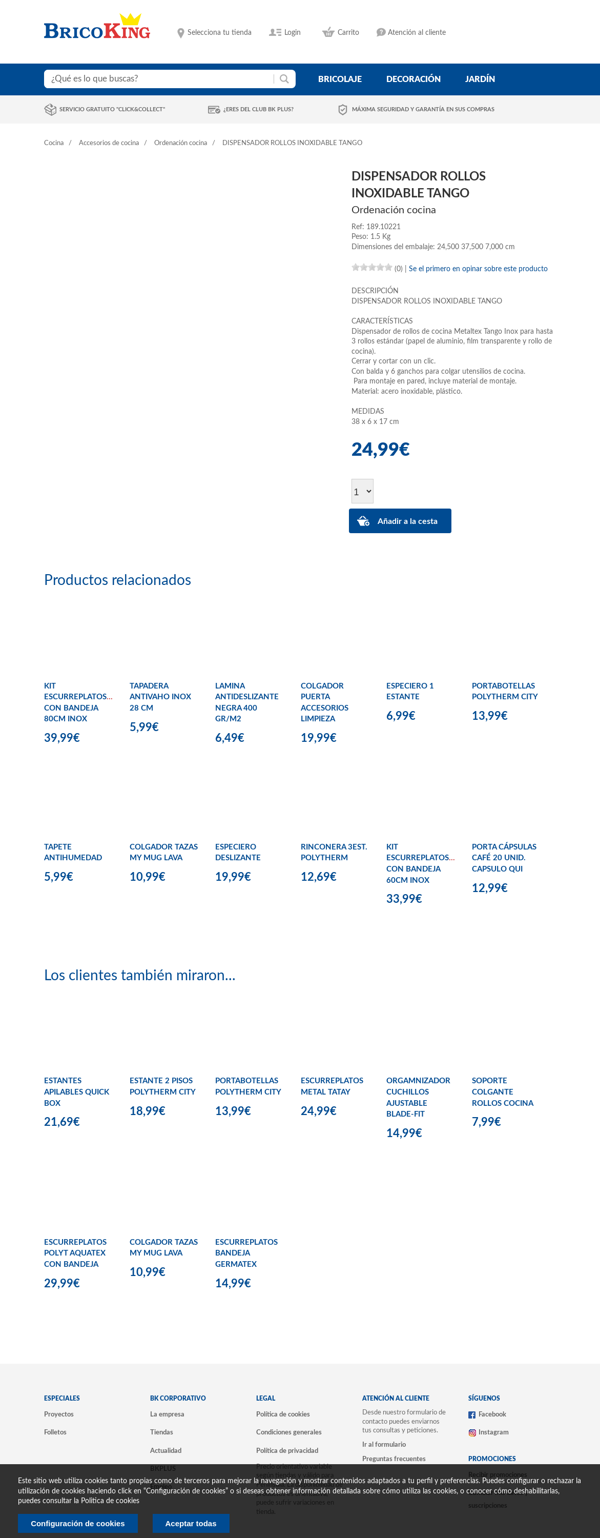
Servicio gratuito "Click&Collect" (112, 109)
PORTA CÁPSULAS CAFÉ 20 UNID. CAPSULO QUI (504, 858)
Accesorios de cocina (109, 143)
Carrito (348, 32)
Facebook (492, 1414)
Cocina (54, 143)
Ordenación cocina (180, 143)
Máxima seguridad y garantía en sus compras (423, 109)
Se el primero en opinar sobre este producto (478, 269)
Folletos (55, 1432)
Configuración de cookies (78, 1523)
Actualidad (165, 1451)
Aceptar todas (191, 1523)
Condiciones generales (289, 1432)
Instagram (494, 1432)
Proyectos (59, 1414)
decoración (413, 79)
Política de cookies (283, 1414)
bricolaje (340, 79)
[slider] (371, 267)
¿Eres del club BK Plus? (258, 109)
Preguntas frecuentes (394, 1459)
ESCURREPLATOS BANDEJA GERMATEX (246, 1253)
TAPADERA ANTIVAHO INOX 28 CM (160, 697)
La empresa (167, 1414)
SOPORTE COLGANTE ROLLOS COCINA (502, 1092)
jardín (480, 79)
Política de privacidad (287, 1451)
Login (292, 32)
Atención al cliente (417, 32)
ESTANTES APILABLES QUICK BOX (76, 1092)
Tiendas (161, 1432)
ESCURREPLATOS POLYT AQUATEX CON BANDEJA (75, 1253)
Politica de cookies (110, 1501)
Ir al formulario (384, 1445)
